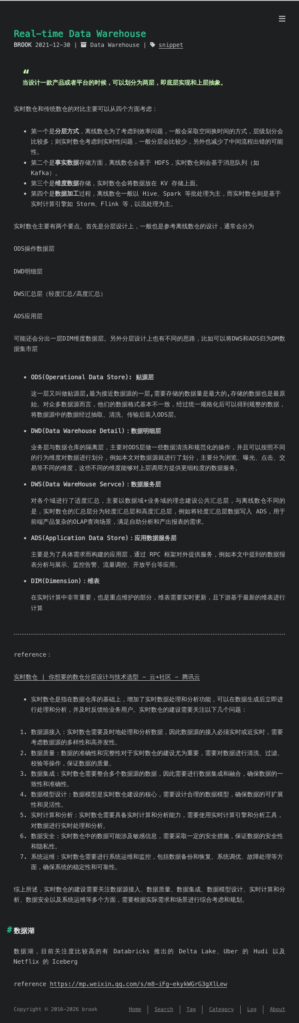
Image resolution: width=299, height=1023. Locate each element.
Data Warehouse (115, 45)
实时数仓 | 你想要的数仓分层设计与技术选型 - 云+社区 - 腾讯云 (107, 677)
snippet (171, 45)
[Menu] (282, 19)
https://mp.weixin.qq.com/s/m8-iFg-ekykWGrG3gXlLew (138, 984)
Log (252, 1009)
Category (221, 1009)
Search (163, 1009)
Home (135, 1009)
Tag (191, 1009)
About (277, 1009)
